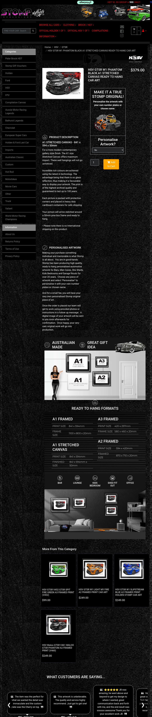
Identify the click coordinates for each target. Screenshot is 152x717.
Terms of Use (12, 249)
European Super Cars (16, 135)
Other (8, 194)
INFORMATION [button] (46, 36)
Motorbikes (11, 179)
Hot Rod (9, 172)
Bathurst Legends (14, 120)
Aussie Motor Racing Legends (15, 111)
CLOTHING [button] (68, 25)
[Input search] (16, 30)
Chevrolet (10, 128)
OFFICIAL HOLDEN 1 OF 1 (52, 30)
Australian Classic (14, 157)
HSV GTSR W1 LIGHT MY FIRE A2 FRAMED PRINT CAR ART (94, 591)
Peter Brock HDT (13, 58)
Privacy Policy (12, 256)
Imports (9, 150)
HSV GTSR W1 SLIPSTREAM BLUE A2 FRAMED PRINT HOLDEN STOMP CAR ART (129, 592)
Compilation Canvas (15, 102)
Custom (9, 164)
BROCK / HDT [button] (85, 25)
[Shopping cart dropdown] (139, 31)
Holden (9, 73)
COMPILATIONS (100, 30)
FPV (7, 95)
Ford (7, 80)
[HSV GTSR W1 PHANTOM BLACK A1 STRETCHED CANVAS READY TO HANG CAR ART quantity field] (94, 162)
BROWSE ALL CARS (49, 25)
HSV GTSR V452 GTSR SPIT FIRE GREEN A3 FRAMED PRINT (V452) (58, 592)
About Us (10, 234)
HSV (7, 87)
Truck (8, 201)
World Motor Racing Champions (15, 217)
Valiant (8, 208)
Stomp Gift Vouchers (15, 66)
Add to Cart (111, 164)
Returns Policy (12, 241)
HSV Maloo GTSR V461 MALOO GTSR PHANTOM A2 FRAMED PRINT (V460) (58, 648)
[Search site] (33, 30)
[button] (144, 31)
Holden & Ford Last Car (17, 142)
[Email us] (122, 27)
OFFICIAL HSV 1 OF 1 (78, 30)
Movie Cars (11, 186)
